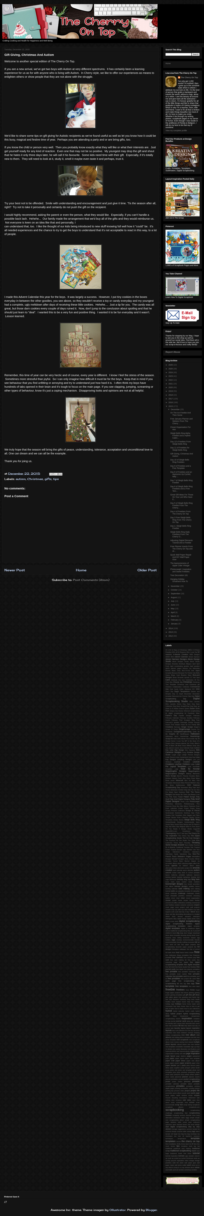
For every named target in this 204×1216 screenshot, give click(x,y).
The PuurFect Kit (172, 840)
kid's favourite (187, 1023)
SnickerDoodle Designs (174, 822)
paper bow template (192, 1058)
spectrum (169, 1124)
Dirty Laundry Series (173, 704)
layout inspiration (193, 1028)
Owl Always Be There (179, 794)
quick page (195, 1093)
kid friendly (169, 1023)
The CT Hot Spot (182, 833)
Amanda (175, 664)
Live (194, 759)
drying (189, 935)
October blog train (184, 790)
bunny (197, 886)
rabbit (178, 1095)
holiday (197, 1002)
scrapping (176, 1115)
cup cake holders (187, 909)
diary (175, 918)
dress (167, 935)
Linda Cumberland (181, 757)
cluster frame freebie (192, 900)
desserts (188, 916)
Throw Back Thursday (182, 843)
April (173, 612)
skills (179, 1122)
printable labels (186, 1084)
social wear (187, 1122)
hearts (184, 1002)
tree (185, 1153)
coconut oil (169, 903)
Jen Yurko (190, 743)
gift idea (189, 995)
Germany (177, 727)
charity (197, 893)
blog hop (187, 879)
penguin (187, 1068)
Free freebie (175, 724)
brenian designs (181, 886)
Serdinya (187, 813)
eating (179, 937)
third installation (171, 1144)
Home (81, 570)
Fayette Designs (185, 715)
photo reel (173, 1070)
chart (167, 896)
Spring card (187, 824)
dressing (183, 935)
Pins (198, 804)
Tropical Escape (176, 849)
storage (174, 1129)
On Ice (193, 790)
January (174, 624)
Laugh (174, 755)
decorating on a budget (192, 914)
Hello (175, 738)
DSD (198, 689)
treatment (173, 1153)
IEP (186, 741)
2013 (171, 632)
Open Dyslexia (179, 792)
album (192, 865)
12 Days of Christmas (179, 650)
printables (180, 1086)
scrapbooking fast (180, 1113)
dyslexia (168, 937)
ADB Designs (195, 654)
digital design (182, 918)
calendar (174, 889)
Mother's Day (195, 783)
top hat (197, 1146)
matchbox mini (171, 1033)
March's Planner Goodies (186, 776)
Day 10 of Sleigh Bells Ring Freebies (179, 461)
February (175, 620)
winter (197, 1167)
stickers (168, 1129)
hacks (194, 997)
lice (186, 1030)
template (195, 1138)
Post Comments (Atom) (91, 580)
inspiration (187, 1018)
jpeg (188, 1021)
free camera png (190, 957)
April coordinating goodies (179, 666)
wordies (181, 1170)
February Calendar (172, 718)
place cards (170, 1077)
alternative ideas (171, 868)
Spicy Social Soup (176, 824)
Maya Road (191, 778)
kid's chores (177, 1023)
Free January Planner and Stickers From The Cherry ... (181, 421)
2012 (171, 636)
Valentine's (196, 852)
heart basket (176, 1002)
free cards (191, 960)
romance (179, 1100)
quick (189, 1093)
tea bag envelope (190, 1134)
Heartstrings (184, 736)
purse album (177, 1093)
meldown (184, 1033)
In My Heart (192, 741)
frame (182, 952)
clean (183, 898)
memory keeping (194, 1033)
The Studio (183, 840)
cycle (177, 912)
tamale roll (169, 1134)
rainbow (184, 1095)
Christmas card (182, 684)
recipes (197, 1095)
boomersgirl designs (174, 884)
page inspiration (193, 1053)
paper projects (185, 1063)
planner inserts (194, 1077)
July (173, 601)
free (197, 952)
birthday (180, 879)
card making (183, 888)
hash (193, 999)
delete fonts (170, 916)
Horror (173, 741)
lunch (198, 1030)
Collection (186, 687)
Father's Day (171, 716)
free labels (180, 969)
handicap (183, 999)
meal (178, 1033)
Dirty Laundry (194, 701)
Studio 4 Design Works (182, 829)
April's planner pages (173, 668)
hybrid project (176, 1014)
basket (174, 877)
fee (195, 947)
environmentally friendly (191, 940)
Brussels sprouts (183, 677)
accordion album (171, 863)
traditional (169, 1148)
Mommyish (176, 783)
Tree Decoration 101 (179, 575)
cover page (170, 907)
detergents (169, 918)
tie (190, 1144)
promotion (169, 1093)
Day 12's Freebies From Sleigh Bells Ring (180, 442)
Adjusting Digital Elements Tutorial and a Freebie (181, 541)
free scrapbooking (186, 981)
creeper (168, 909)
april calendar (177, 870)
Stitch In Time (190, 826)
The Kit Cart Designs (191, 838)
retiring (168, 1100)
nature (184, 1044)
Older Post (147, 570)
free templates (181, 986)
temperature (182, 1138)
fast (178, 944)
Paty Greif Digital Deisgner (180, 799)
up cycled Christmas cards (188, 1158)
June (173, 605)
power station (177, 1081)
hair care (169, 999)
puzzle (184, 1093)
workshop (187, 1170)
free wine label (194, 986)
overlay (176, 1053)
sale (184, 1100)
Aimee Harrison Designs (176, 659)
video (186, 1160)
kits (182, 1026)
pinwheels (191, 1072)
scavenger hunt (182, 1102)
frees (187, 990)
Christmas (35, 479)
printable (196, 1081)
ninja (198, 1047)
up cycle (168, 1158)
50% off (174, 652)
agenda (174, 866)
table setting (187, 1131)
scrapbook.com (194, 1107)
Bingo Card (175, 675)
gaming (191, 992)
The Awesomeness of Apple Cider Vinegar (180, 564)
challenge (181, 893)
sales (189, 1100)
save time (196, 1100)
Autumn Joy (187, 668)
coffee (175, 903)
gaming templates (176, 995)
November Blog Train (188, 787)
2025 (171, 369)
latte (172, 1028)
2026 (171, 365)
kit (179, 1025)
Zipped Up (195, 861)
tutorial (196, 1153)
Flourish (197, 722)
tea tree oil (179, 1136)
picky (178, 1072)
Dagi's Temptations (182, 691)
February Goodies (186, 718)
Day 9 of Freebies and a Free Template (180, 467)
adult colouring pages (185, 863)
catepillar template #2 (185, 891)
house (183, 1006)
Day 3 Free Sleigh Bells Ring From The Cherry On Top (180, 519)
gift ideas (196, 995)
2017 (171, 399)
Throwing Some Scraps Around (183, 844)
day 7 (188, 912)
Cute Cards (174, 689)
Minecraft (179, 780)
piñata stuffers (195, 1074)
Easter (192, 708)
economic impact (189, 937)
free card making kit (178, 960)
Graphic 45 (174, 734)
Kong (184, 752)
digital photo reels (193, 918)
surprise (180, 1131)
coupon (197, 905)
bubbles (191, 886)
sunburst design (171, 1131)
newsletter (179, 1047)
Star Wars (172, 826)
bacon (168, 875)
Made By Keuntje (190, 769)
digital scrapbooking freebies (179, 924)
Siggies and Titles (193, 815)
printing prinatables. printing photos (187, 1088)
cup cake (178, 909)
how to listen (179, 1008)
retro (172, 1100)
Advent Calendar (181, 657)
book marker (181, 882)
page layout (170, 1056)
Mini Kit (188, 780)
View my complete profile (176, 130)
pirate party (169, 1074)
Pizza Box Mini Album (180, 806)
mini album (190, 1035)
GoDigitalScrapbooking (182, 732)
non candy (176, 1049)
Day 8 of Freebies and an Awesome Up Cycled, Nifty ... (181, 474)
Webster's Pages (184, 856)
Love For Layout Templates (183, 765)
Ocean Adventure (172, 790)
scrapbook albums (174, 1107)
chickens (189, 896)
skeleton (173, 1122)
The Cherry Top (184, 836)
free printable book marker (176, 974)
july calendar (195, 1021)
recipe (190, 1095)
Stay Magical (180, 826)
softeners (196, 1122)
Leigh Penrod (170, 757)
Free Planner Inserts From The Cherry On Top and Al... (181, 548)
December (175, 409)
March (174, 616)
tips (56, 479)
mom (172, 1042)
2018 (171, 395)
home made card (193, 1004)
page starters (181, 1056)
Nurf (198, 787)
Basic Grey (176, 670)
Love (192, 764)
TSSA (198, 831)
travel (194, 1151)
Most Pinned (185, 783)
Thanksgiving (171, 833)
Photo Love (184, 801)
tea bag (181, 1134)
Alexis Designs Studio (180, 661)
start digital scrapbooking (176, 1127)
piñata (187, 1074)
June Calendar (185, 748)
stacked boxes (182, 1124)
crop (172, 909)
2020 (171, 387)
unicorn (197, 1156)
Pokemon (192, 806)
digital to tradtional (188, 928)
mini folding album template (181, 1037)
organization (170, 1053)
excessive (191, 942)
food (177, 952)
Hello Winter (181, 738)
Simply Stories (178, 820)
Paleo (175, 797)
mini (183, 1035)
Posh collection (171, 808)
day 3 (184, 912)
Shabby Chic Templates (174, 815)
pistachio (177, 1074)
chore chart (175, 898)
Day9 (181, 694)
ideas (175, 1016)
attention (190, 870)
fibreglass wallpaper (179, 949)
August (174, 597)
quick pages (170, 1095)
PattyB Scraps (189, 797)
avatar (174, 872)
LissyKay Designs (184, 760)
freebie (170, 989)
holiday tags (170, 1004)
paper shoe (196, 1063)
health (197, 999)
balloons (189, 875)
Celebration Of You (193, 680)
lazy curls (175, 1030)
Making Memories (193, 773)
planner (185, 1077)
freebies (180, 989)
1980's (190, 650)
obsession (183, 1049)
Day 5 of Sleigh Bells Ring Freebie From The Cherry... (181, 505)
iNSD (167, 1016)
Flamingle (183, 722)
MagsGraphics (194, 771)
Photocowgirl (195, 801)
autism (21, 479)
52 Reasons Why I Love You (187, 652)
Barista (168, 670)
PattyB (180, 797)
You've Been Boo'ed (181, 861)
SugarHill (196, 829)
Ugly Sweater (187, 849)
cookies (177, 905)
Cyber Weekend (185, 689)
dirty (188, 931)
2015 (171, 406)
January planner (180, 743)
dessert (180, 916)
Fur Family (192, 724)
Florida (190, 722)
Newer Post (14, 570)
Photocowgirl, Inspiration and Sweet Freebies (180, 570)
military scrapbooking (173, 1035)
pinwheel (184, 1072)
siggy (187, 1117)
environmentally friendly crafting (176, 942)
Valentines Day (185, 854)
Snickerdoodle (189, 822)
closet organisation (193, 898)
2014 (171, 628)
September (176, 593)
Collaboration (177, 687)
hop (174, 1006)
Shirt (184, 815)
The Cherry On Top (189, 77)
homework (169, 1006)
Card (168, 680)
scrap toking (187, 1105)
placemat (178, 1077)
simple (192, 1117)
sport (174, 1124)
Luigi (176, 769)
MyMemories (180, 785)
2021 (171, 384)
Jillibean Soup (191, 745)
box (185, 884)
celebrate (173, 893)
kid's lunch (196, 1023)
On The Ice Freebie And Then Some (180, 414)
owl (181, 1053)
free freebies (192, 967)
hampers (176, 999)
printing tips (170, 1091)
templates (171, 1141)
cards (173, 891)
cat (176, 891)
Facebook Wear (194, 713)
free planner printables (192, 969)
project (187, 1091)
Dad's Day (169, 691)
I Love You (180, 741)
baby (179, 872)
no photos (169, 1049)
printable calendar (172, 1084)
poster (168, 1081)
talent (198, 1131)
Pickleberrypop (189, 804)
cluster (168, 900)
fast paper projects (188, 944)
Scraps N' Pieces (193, 811)
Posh (198, 806)
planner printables (172, 1079)
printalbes (189, 1086)
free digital (183, 962)
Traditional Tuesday (183, 847)
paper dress (180, 1061)
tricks (189, 1153)
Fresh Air (184, 724)
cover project (180, 907)
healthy (168, 1002)
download (196, 933)
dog (178, 933)
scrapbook (196, 1105)
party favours (190, 1065)
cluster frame (177, 900)
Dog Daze (187, 704)
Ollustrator (117, 1210)
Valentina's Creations (181, 852)
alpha (198, 865)
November (175, 586)
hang (188, 999)
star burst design (194, 1124)
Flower (168, 724)
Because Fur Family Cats (187, 673)
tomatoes (184, 1146)
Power (180, 808)
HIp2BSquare (184, 734)
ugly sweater (189, 1156)
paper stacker (171, 1065)
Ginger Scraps (187, 727)
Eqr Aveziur (179, 711)
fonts (173, 952)
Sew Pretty (195, 813)
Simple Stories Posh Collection (177, 817)
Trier (192, 847)
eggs (173, 940)
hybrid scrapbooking (191, 1014)
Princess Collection (178, 810)
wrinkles (194, 1170)
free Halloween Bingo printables (177, 955)
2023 (171, 376)
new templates (170, 1047)
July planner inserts (172, 748)
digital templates (173, 928)
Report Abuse (173, 352)
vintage (191, 1160)
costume (183, 905)
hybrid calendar (178, 1011)
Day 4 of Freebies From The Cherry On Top (180, 512)
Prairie (186, 808)
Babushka (196, 668)
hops (178, 1006)
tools (190, 1146)
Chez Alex (169, 682)
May (173, 608)
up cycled (175, 1158)
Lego (179, 755)
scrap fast (179, 1105)
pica (174, 1072)
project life (195, 1090)
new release (195, 1044)
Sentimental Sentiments (174, 813)
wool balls (169, 1170)
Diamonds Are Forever (180, 696)
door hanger (188, 933)
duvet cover (195, 935)
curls (172, 912)
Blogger (151, 1210)
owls (183, 1053)
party (184, 1065)
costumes (190, 905)
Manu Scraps (171, 776)
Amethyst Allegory (185, 664)
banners (197, 875)
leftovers (182, 1030)
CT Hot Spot (195, 677)
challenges (190, 893)
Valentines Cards (172, 854)
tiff (192, 1144)
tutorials (181, 1156)
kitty (185, 1025)
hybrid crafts (189, 1011)
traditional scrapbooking (180, 1151)
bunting (168, 889)
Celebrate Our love (178, 680)
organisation (195, 1051)
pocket (180, 1079)
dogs (181, 933)
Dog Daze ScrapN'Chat (181, 706)
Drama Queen (184, 708)
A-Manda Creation (180, 654)
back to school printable (191, 872)
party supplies (175, 1068)
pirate (198, 1072)
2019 (171, 391)
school (191, 1102)
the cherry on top (190, 1141)
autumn (168, 873)
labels (190, 1025)
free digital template (192, 965)
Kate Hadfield (195, 748)
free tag (183, 983)
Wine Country (189, 859)
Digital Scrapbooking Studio (183, 700)
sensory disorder (185, 1115)
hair (198, 997)
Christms (169, 687)
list (194, 1030)
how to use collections (192, 1008)
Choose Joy (178, 682)
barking (168, 877)
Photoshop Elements (174, 804)
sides (183, 1117)
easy (174, 937)
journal (173, 1021)
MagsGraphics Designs (175, 774)
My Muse (170, 785)
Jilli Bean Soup (180, 745)
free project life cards (188, 978)
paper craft (170, 1061)
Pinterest (169, 806)
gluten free (177, 997)
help (188, 1002)
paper (172, 1058)
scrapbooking (175, 1109)
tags (193, 1131)
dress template (175, 935)
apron (185, 870)
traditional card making (182, 1148)
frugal (198, 990)
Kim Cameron (190, 750)
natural (179, 1044)
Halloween (195, 734)
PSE (170, 797)
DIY (193, 689)
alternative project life (184, 868)
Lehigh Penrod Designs (191, 755)
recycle (168, 1098)
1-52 (169, 650)
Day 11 (175, 694)
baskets (179, 877)
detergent (196, 916)
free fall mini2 (170, 967)
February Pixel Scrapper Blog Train (186, 720)
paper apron (179, 1058)
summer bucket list (193, 1129)
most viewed (188, 1042)
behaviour (186, 877)
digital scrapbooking (189, 921)
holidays (178, 1004)
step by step (194, 1127)
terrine (178, 1141)
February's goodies (172, 722)
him (192, 1002)
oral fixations (192, 1049)
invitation (197, 1018)
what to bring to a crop (176, 1167)
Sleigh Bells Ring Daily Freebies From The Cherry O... (180, 534)
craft (187, 907)
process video (179, 1091)
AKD (172, 657)
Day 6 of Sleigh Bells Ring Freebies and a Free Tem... (181, 488)
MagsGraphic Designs (176, 771)
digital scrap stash (172, 921)
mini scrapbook (182, 1040)
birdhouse (172, 879)
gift (184, 995)
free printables (174, 978)
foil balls (168, 952)
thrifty (179, 1144)
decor (193, 912)
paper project (174, 1063)
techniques (169, 1138)
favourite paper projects (184, 947)
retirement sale (194, 1098)
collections (181, 903)
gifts (48, 479)
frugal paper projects (173, 992)
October (174, 590)
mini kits (193, 1037)
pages (189, 1056)
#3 (166, 650)
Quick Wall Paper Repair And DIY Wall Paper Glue (180, 557)
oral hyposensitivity (183, 1051)
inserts (178, 1018)
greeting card (186, 997)
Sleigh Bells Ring (192, 820)
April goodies (195, 666)
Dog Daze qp (195, 706)
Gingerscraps (184, 729)
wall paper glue (190, 1163)
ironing (168, 1021)
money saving (179, 1042)
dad (180, 912)
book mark (170, 882)
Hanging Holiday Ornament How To (179, 580)
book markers (194, 882)
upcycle (173, 1160)
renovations (183, 1098)
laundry (177, 1028)
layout (183, 1028)
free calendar (177, 957)
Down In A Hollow (172, 708)
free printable (171, 971)
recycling (175, 1098)
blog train (195, 879)
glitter (171, 997)
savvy (167, 1102)
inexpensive (184, 1016)
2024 (171, 372)
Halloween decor (172, 736)
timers (173, 1146)
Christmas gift (194, 684)
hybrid (169, 1011)
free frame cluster (181, 967)
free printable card (180, 976)
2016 (171, 402)
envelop (179, 940)
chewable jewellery (177, 896)
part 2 (179, 1065)
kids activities (173, 1025)
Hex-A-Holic (190, 738)
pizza (182, 1074)
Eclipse (172, 711)
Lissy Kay (191, 757)
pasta (182, 1068)
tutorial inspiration (172, 1156)
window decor (189, 1167)
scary (173, 1102)
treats (180, 1153)
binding (193, 877)
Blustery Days (186, 675)
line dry (190, 1030)
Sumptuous (186, 831)
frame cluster (189, 952)
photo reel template (185, 1070)
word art (175, 1170)
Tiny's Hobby (188, 845)
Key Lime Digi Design (175, 750)
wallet (184, 1165)
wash (189, 1165)
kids (167, 1025)
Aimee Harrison (194, 657)
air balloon (183, 865)
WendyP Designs (178, 859)
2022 (171, 380)
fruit (182, 992)
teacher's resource (193, 1136)
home (184, 1004)
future (186, 992)
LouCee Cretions (182, 764)
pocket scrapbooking (192, 1079)
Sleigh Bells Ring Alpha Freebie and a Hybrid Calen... (180, 435)
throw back (185, 1144)
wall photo (178, 1165)
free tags (190, 984)
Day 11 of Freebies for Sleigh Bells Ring (179, 449)
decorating (179, 914)
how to (188, 1006)
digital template (194, 926)
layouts (169, 1030)
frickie (192, 990)
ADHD (168, 657)
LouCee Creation (182, 762)
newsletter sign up (189, 1047)
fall (196, 942)
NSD (189, 785)
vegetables (180, 1160)
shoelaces (176, 1117)
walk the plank (178, 1163)
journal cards (181, 1021)
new (189, 1044)
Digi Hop (191, 696)
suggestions (182, 1129)
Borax (175, 677)
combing (188, 903)
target (176, 1134)
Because (175, 673)
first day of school (193, 949)
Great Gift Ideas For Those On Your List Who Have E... (181, 497)
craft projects (195, 907)
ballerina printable (178, 875)
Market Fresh (177, 778)
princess (187, 1081)
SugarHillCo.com (171, 831)
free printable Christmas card (189, 971)
